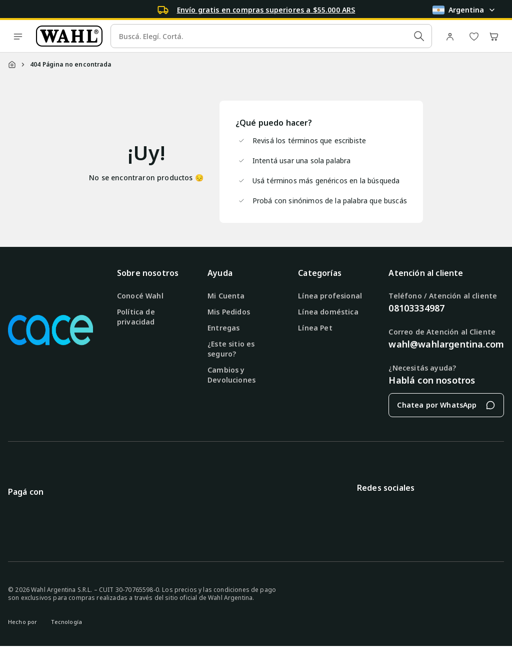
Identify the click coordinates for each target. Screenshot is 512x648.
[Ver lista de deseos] (474, 36)
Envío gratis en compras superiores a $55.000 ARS (266, 10)
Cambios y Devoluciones (232, 375)
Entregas (224, 328)
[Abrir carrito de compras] (494, 36)
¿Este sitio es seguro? (231, 349)
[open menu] (18, 36)
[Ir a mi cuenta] (452, 36)
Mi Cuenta (226, 295)
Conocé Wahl (140, 295)
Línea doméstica (328, 311)
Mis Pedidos (229, 311)
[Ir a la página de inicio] (69, 36)
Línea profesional (330, 295)
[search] (271, 36)
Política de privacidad (136, 317)
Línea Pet (315, 328)
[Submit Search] (419, 36)
